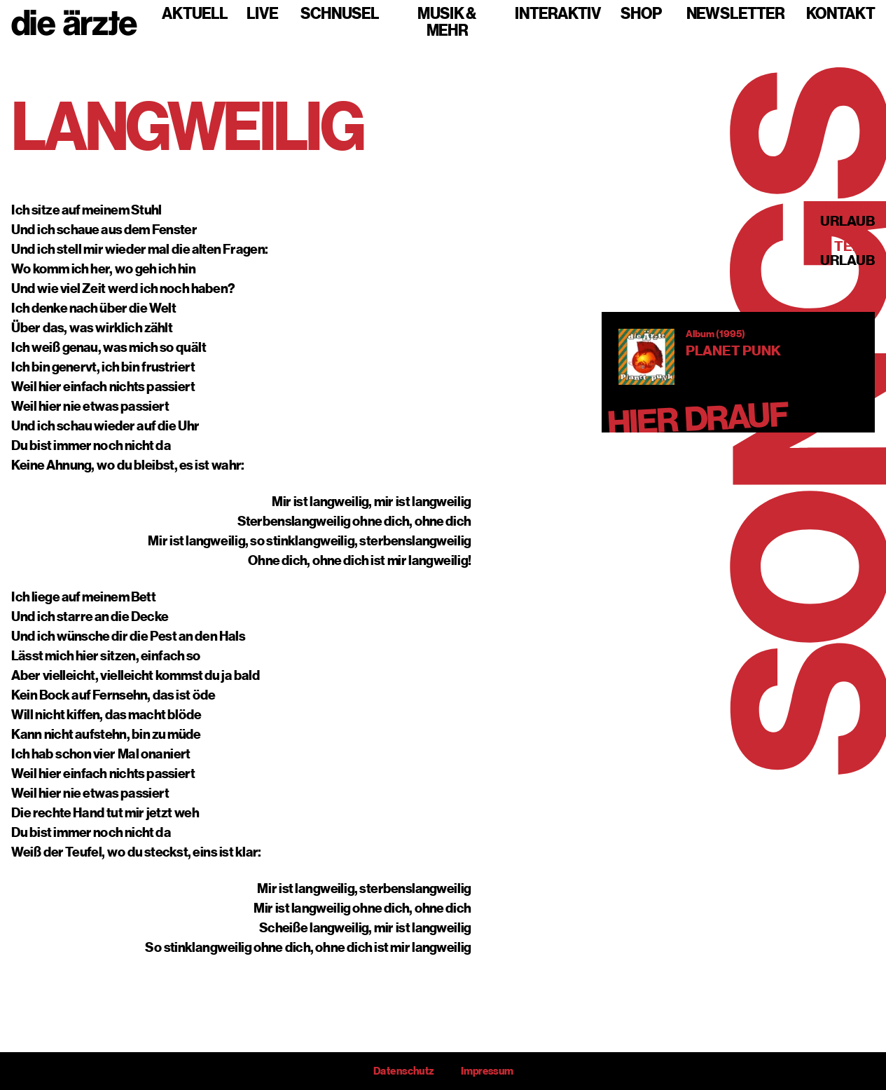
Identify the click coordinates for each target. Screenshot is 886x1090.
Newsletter (735, 14)
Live (262, 14)
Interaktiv (558, 14)
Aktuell (195, 14)
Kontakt (840, 14)
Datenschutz (403, 1071)
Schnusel (339, 14)
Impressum (486, 1071)
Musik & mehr (446, 22)
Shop (641, 14)
